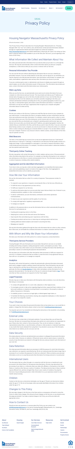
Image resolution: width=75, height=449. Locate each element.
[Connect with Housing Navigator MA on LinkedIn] (72, 447)
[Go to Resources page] (52, 420)
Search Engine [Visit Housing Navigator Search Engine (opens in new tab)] (20, 422)
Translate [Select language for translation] (70, 2)
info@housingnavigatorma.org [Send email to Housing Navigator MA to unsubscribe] (20, 312)
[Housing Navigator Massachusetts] (8, 443)
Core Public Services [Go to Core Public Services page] (36, 422)
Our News (4, 427)
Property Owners (53, 2)
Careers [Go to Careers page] (62, 430)
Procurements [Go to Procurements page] (64, 432)
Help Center (49, 422)
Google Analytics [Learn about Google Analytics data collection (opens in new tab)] (27, 269)
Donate (69, 8)
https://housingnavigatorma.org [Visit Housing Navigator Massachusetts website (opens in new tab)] (18, 51)
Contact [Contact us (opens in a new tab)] (64, 2)
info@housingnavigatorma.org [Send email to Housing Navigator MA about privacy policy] (17, 407)
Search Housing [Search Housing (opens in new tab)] (25, 8)
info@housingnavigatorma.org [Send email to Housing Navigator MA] (53, 307)
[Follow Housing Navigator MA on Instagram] (70, 447)
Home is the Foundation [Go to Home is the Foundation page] (8, 430)
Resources (34, 8)
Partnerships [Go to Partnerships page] (63, 427)
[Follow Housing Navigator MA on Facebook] (68, 447)
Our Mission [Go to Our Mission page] (5, 422)
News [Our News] (41, 2)
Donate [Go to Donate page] (62, 422)
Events (45, 2)
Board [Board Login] (59, 2)
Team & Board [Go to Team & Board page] (5, 425)
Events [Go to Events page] (62, 425)
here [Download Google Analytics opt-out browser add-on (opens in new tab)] (59, 271)
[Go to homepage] (8, 8)
